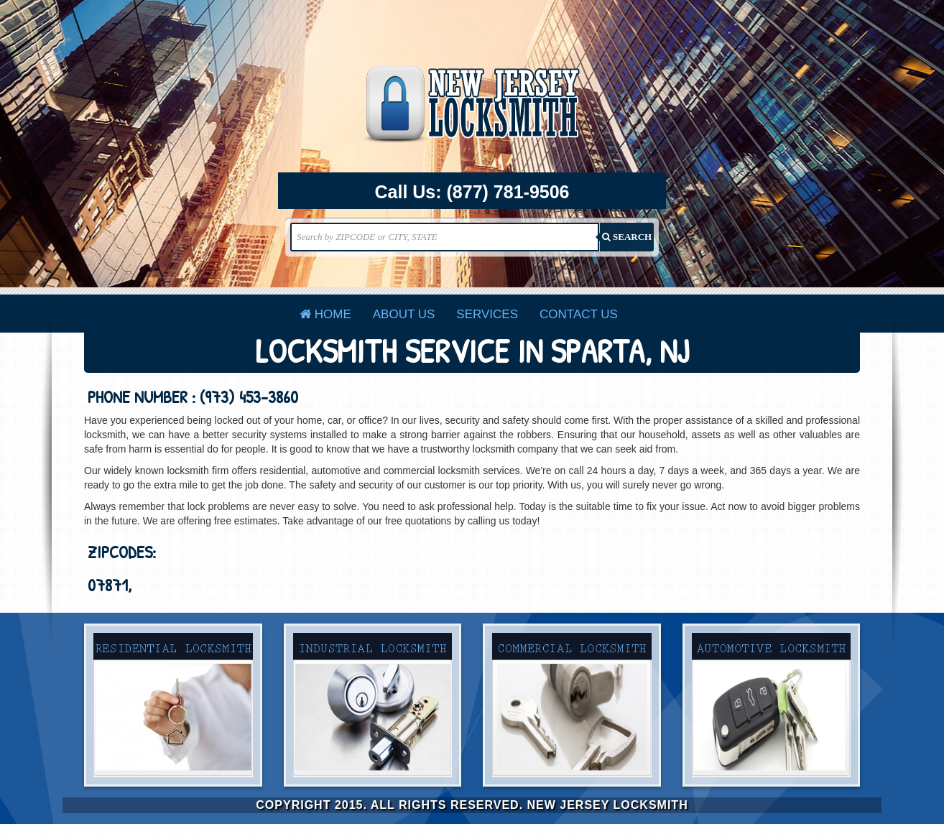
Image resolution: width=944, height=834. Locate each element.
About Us (404, 314)
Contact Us (579, 314)
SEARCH (627, 236)
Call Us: (472, 192)
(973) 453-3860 (249, 396)
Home (325, 314)
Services (487, 314)
